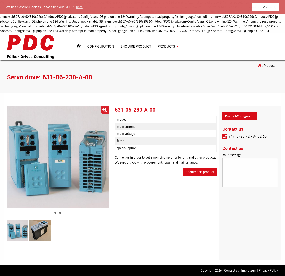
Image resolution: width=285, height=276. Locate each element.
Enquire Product (135, 46)
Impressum (248, 270)
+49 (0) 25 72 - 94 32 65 (244, 136)
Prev (12, 157)
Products (166, 46)
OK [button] (265, 7)
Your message (232, 155)
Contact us (231, 270)
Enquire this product (200, 172)
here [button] (79, 7)
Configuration (100, 46)
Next (103, 157)
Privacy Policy (268, 270)
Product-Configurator (240, 116)
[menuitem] (78, 47)
